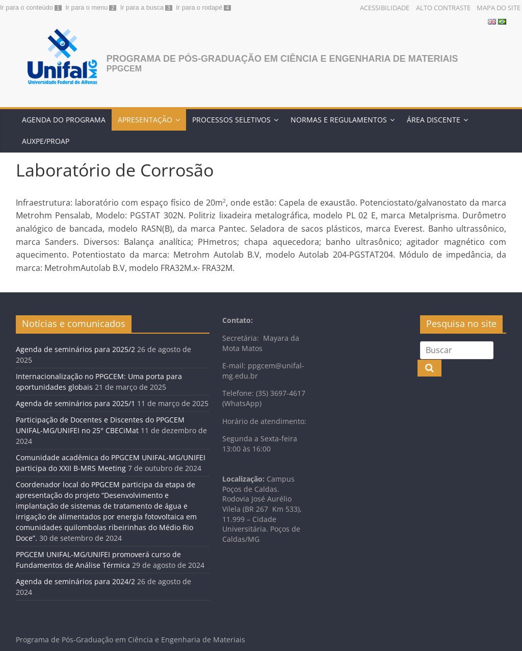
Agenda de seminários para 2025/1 (75, 403)
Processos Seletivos (231, 119)
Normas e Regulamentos (339, 119)
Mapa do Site (498, 7)
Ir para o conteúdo (26, 7)
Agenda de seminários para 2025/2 (75, 349)
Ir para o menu (86, 7)
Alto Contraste (443, 7)
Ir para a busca (142, 7)
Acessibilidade (384, 7)
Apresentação (145, 119)
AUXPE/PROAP (45, 141)
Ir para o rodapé (199, 7)
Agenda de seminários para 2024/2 (75, 581)
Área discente (433, 119)
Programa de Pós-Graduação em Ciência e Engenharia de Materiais (282, 59)
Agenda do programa (64, 119)
